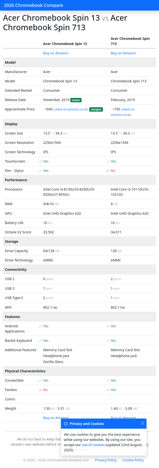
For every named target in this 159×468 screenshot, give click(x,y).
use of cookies (93, 444)
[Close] (142, 423)
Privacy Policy (105, 460)
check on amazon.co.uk (70, 109)
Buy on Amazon (56, 53)
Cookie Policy (133, 460)
